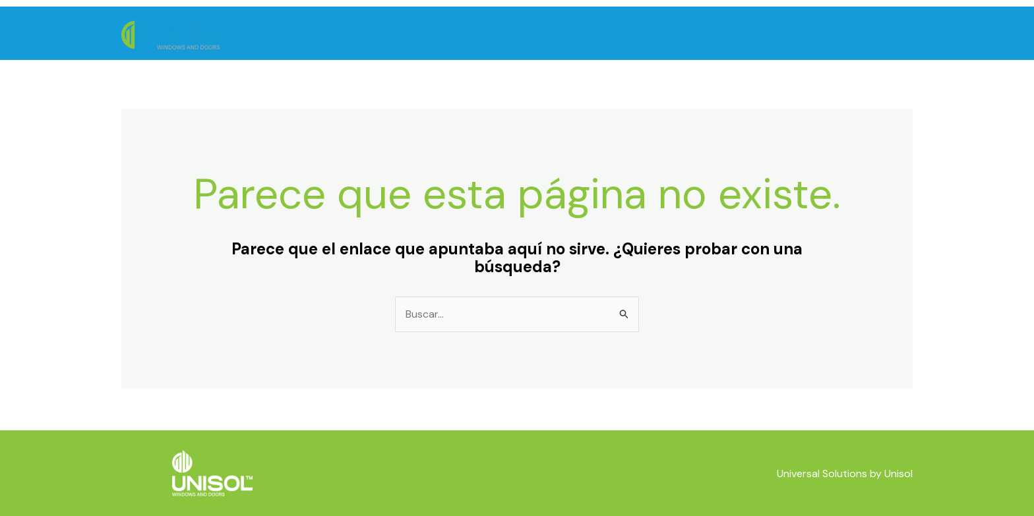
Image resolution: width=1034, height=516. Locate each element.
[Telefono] (880, 34)
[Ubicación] (904, 34)
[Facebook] (831, 34)
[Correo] (855, 34)
